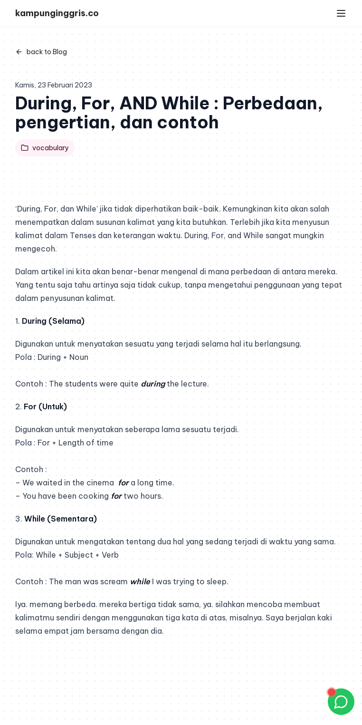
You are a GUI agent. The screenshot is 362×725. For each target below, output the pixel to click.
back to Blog (41, 52)
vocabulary (45, 148)
